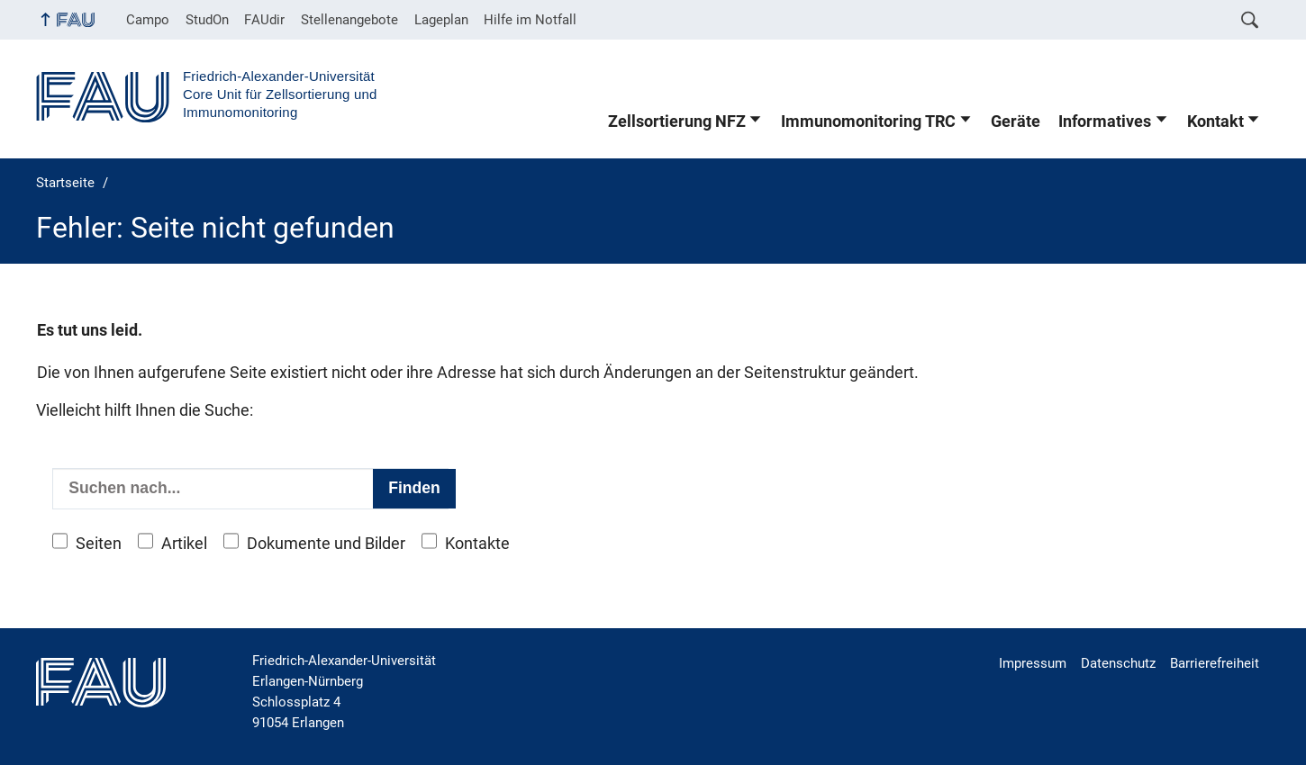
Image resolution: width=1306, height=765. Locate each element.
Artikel (184, 544)
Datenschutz (1118, 663)
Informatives (1104, 121)
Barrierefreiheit (1214, 663)
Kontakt (1215, 121)
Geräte (1015, 121)
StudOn (207, 20)
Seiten (99, 544)
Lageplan (441, 20)
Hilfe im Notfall (530, 20)
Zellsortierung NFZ (677, 121)
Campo (147, 20)
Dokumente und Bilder (326, 544)
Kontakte (477, 544)
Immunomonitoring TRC (868, 121)
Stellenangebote (349, 20)
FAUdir (264, 20)
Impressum (1032, 663)
